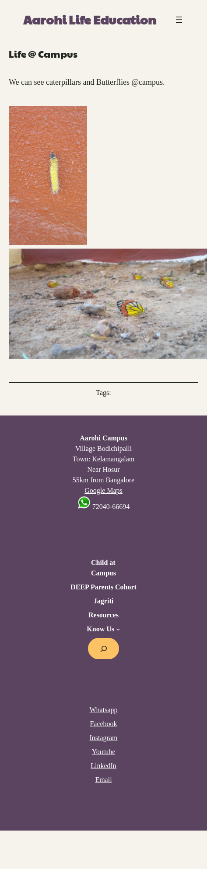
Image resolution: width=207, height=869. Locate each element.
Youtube (104, 751)
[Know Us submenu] (118, 629)
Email (103, 779)
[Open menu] (179, 19)
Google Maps (103, 490)
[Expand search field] (103, 648)
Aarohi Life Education (89, 19)
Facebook (103, 723)
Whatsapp (104, 709)
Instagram (104, 737)
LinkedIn (103, 765)
